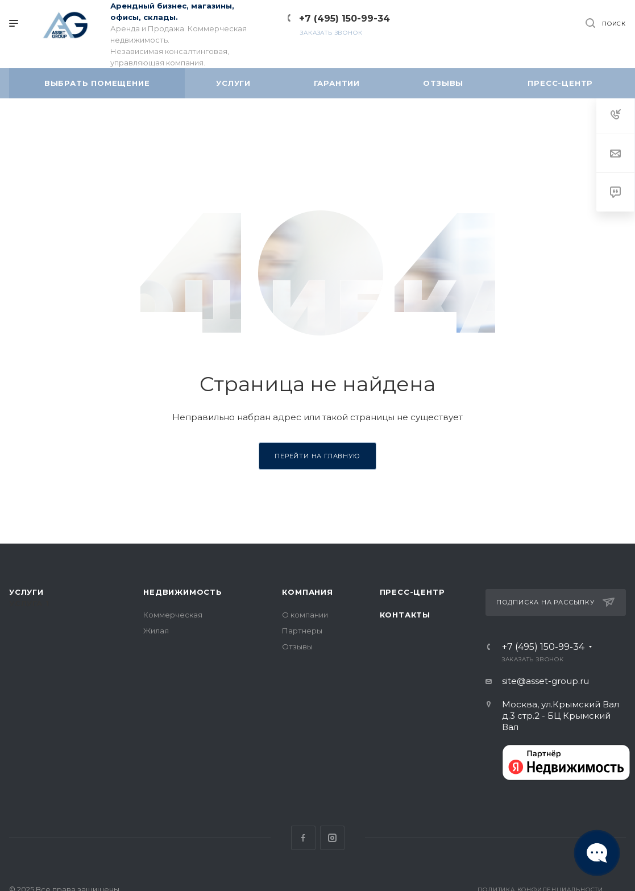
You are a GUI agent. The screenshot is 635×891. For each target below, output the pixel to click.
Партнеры (302, 630)
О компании (305, 614)
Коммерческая (172, 614)
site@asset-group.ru (545, 680)
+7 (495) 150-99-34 (344, 18)
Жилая (156, 630)
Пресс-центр (412, 591)
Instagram (332, 838)
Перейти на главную (317, 456)
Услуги (26, 591)
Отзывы (297, 646)
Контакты (405, 614)
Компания (307, 591)
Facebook (303, 838)
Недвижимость (182, 591)
